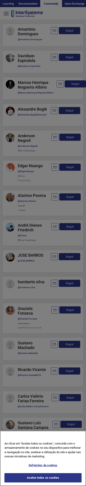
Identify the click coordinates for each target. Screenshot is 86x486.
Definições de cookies (43, 465)
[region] (43, 458)
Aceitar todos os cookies (43, 477)
